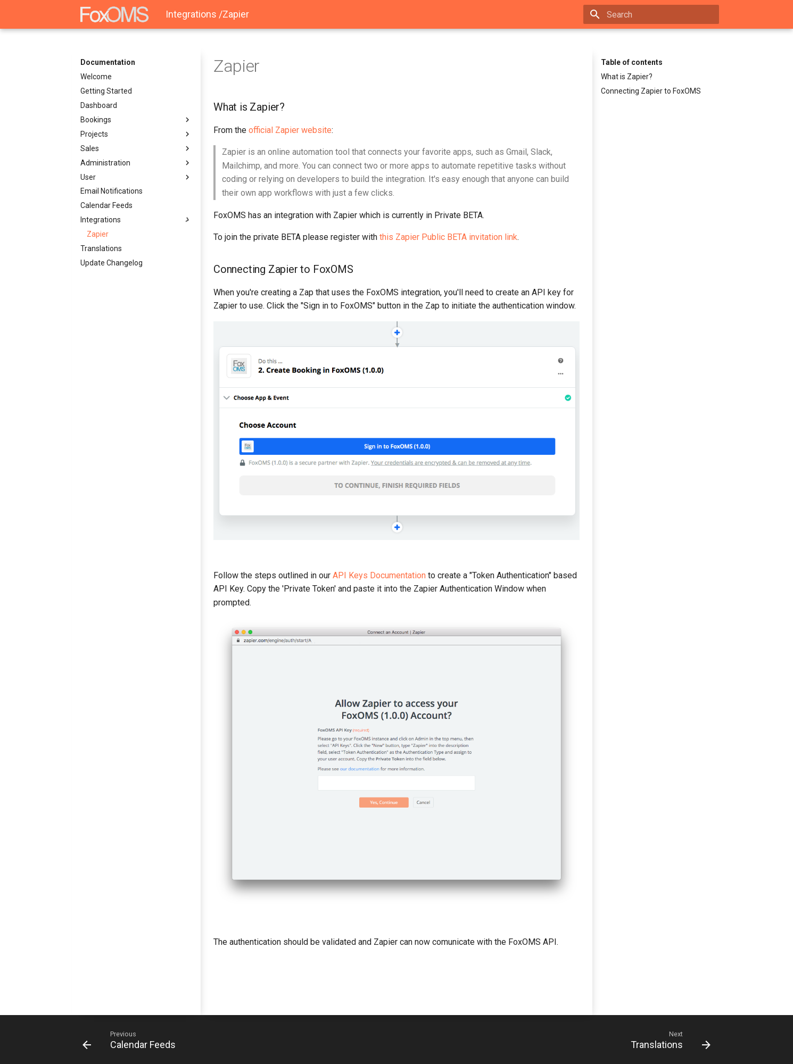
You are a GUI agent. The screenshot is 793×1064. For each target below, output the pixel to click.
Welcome (96, 76)
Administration (136, 163)
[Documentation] (114, 14)
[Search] (656, 14)
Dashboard (98, 105)
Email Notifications (111, 191)
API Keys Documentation (379, 575)
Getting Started (106, 91)
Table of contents (632, 62)
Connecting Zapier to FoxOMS (651, 91)
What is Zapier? (626, 76)
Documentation (107, 62)
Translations (101, 248)
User (136, 177)
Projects (136, 134)
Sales (136, 148)
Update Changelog (111, 263)
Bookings (136, 119)
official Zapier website (290, 130)
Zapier (98, 234)
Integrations (136, 220)
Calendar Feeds (106, 205)
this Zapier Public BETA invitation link (448, 237)
